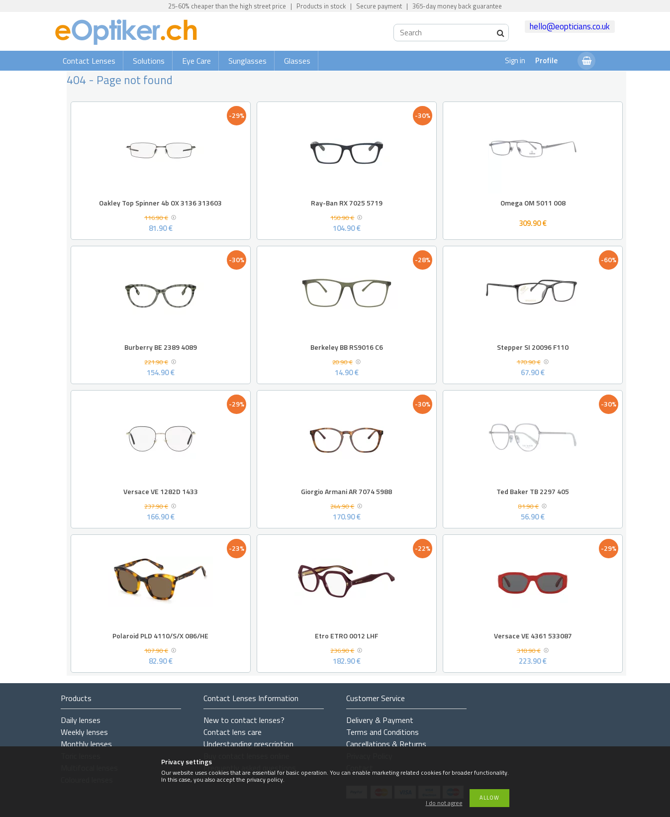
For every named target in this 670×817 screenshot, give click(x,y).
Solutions (149, 61)
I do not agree (444, 803)
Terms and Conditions (382, 732)
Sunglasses (247, 61)
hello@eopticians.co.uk (570, 26)
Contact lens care (232, 732)
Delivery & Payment (379, 720)
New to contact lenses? (244, 720)
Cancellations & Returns (386, 744)
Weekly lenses (84, 732)
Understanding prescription (248, 744)
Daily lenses (80, 720)
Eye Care (196, 61)
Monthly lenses (86, 744)
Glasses (297, 61)
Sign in (515, 60)
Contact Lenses (89, 61)
